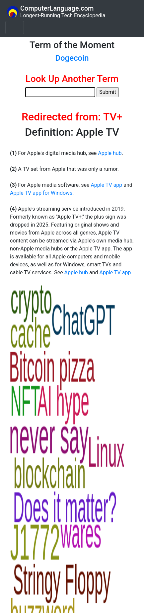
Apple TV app (106, 185)
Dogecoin (72, 58)
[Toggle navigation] (14, 27)
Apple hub (109, 153)
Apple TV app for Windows (41, 193)
